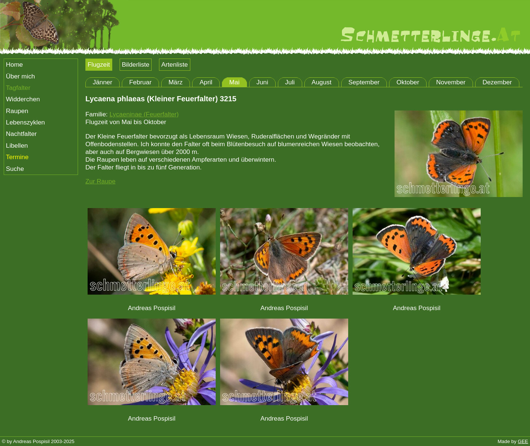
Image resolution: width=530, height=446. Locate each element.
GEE (523, 441)
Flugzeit (99, 64)
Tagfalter (18, 87)
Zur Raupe (100, 181)
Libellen (17, 145)
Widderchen (23, 99)
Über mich (20, 76)
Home (14, 64)
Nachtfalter (21, 133)
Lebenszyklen (25, 122)
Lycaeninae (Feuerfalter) (144, 114)
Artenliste (174, 64)
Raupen (17, 111)
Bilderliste (135, 64)
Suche (15, 168)
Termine (17, 157)
